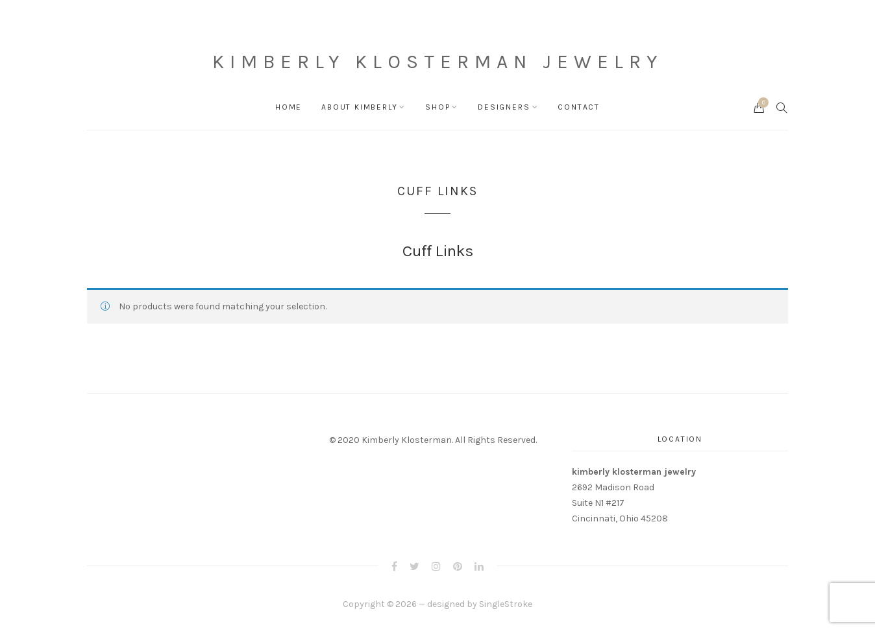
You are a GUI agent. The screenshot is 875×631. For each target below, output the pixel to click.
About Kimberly (359, 107)
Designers (504, 107)
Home (288, 107)
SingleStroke (505, 604)
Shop (437, 107)
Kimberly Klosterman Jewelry (437, 61)
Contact (579, 107)
